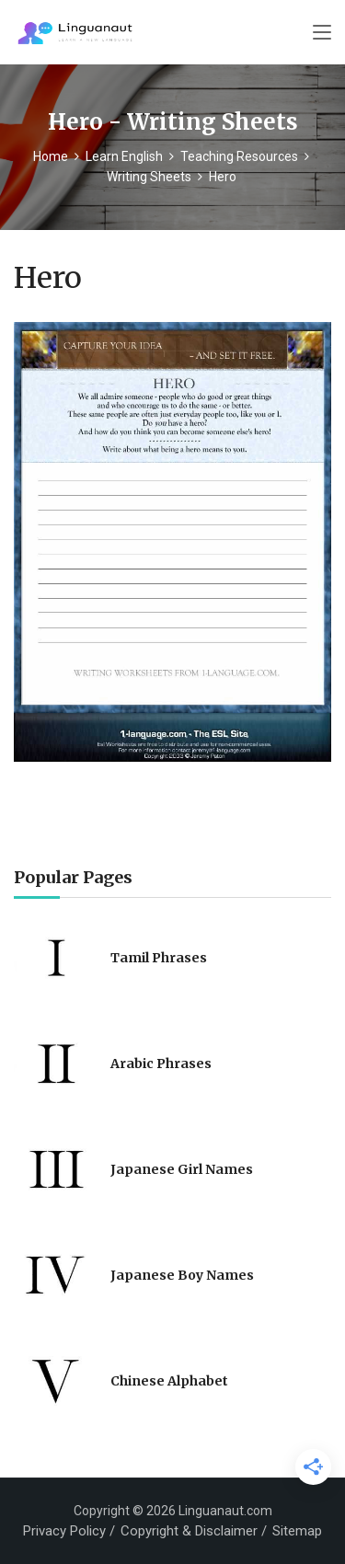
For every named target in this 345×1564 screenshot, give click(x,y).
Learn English (124, 156)
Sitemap (297, 1531)
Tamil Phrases (158, 957)
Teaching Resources (239, 156)
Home (50, 156)
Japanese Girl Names (181, 1169)
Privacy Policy (64, 1531)
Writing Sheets (149, 176)
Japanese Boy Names (182, 1275)
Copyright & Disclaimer (189, 1531)
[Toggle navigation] (322, 33)
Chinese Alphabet (169, 1381)
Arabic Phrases (161, 1063)
